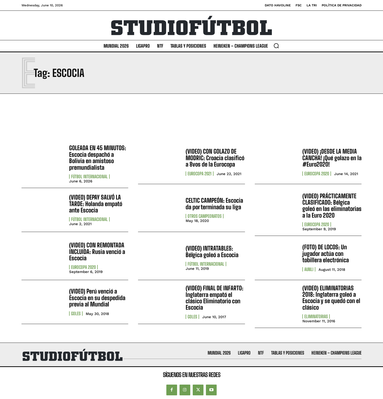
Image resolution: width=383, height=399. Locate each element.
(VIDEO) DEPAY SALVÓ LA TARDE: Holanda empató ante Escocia (95, 204)
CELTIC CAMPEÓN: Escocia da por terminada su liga (214, 203)
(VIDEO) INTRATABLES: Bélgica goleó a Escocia (212, 251)
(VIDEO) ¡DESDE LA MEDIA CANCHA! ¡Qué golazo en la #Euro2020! (332, 158)
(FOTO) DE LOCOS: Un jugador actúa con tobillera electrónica (325, 253)
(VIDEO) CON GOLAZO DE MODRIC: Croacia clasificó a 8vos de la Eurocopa (215, 158)
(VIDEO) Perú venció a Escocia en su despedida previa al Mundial (97, 298)
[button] (276, 46)
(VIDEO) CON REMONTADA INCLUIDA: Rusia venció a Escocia (97, 252)
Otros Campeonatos (205, 216)
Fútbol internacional (89, 176)
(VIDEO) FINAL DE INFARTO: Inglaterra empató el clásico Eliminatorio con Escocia (214, 297)
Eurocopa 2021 (200, 173)
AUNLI (308, 269)
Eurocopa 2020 (316, 173)
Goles (76, 313)
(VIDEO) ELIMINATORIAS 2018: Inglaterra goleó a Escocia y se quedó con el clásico (331, 297)
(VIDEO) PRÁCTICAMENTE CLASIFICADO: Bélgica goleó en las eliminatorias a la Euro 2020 (332, 205)
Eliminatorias (316, 316)
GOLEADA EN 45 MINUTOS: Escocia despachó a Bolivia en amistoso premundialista (97, 157)
